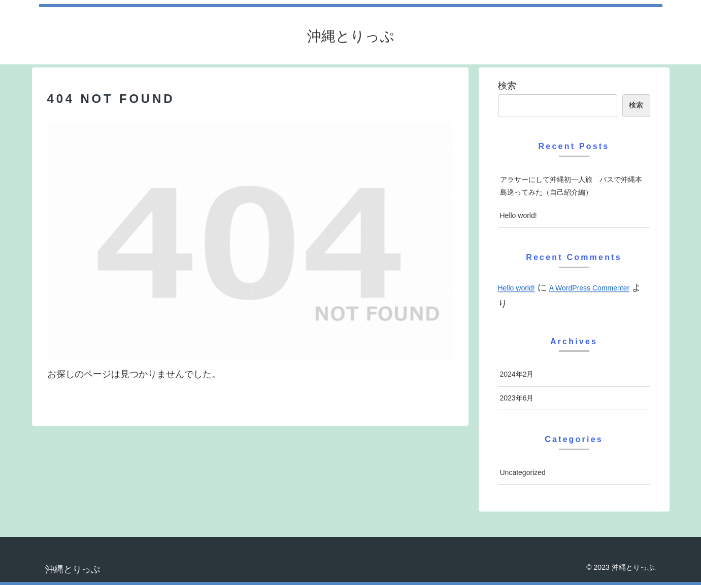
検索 (507, 86)
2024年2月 (517, 374)
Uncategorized (523, 472)
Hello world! (518, 215)
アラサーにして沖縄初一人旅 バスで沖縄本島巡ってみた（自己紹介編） (571, 185)
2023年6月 (517, 398)
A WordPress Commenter (589, 288)
